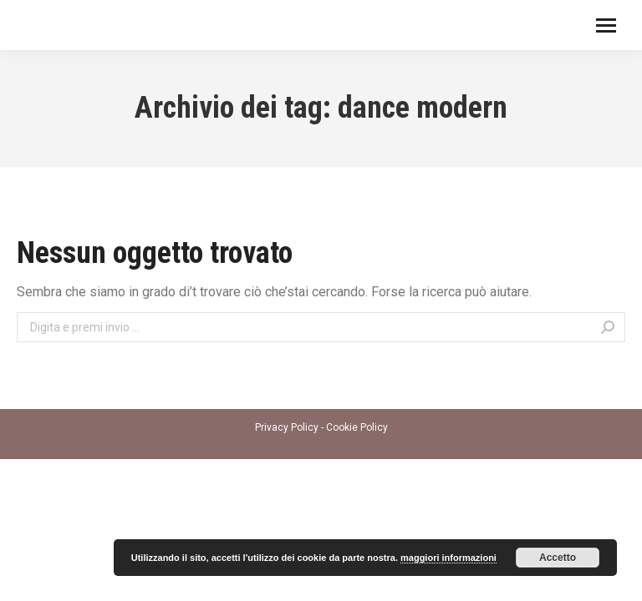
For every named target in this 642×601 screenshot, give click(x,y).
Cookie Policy (357, 427)
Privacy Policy (286, 427)
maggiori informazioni (448, 558)
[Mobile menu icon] (606, 25)
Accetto (557, 557)
